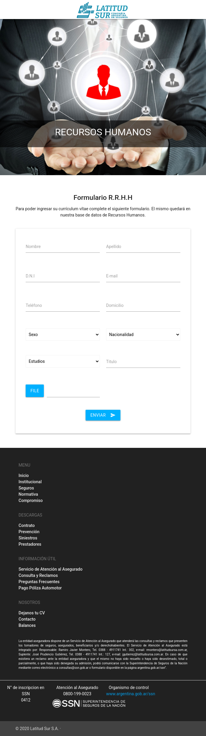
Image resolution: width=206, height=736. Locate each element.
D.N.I (30, 276)
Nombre (33, 246)
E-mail (112, 276)
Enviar (103, 415)
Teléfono (34, 305)
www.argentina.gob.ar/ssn (130, 693)
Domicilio (114, 305)
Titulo (111, 361)
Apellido (113, 246)
